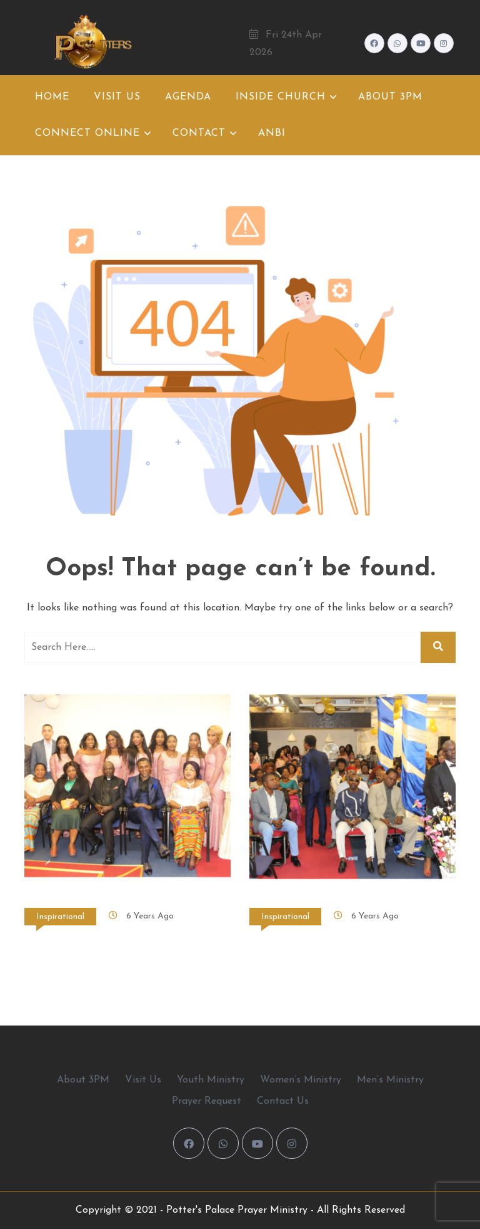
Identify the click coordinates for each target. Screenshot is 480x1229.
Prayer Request (206, 1101)
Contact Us (283, 1101)
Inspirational (60, 917)
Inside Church (281, 97)
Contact (199, 133)
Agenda (188, 97)
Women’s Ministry (300, 1080)
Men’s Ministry (390, 1080)
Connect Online (87, 133)
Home (52, 97)
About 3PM (390, 97)
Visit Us (117, 97)
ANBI (272, 133)
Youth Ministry (210, 1080)
